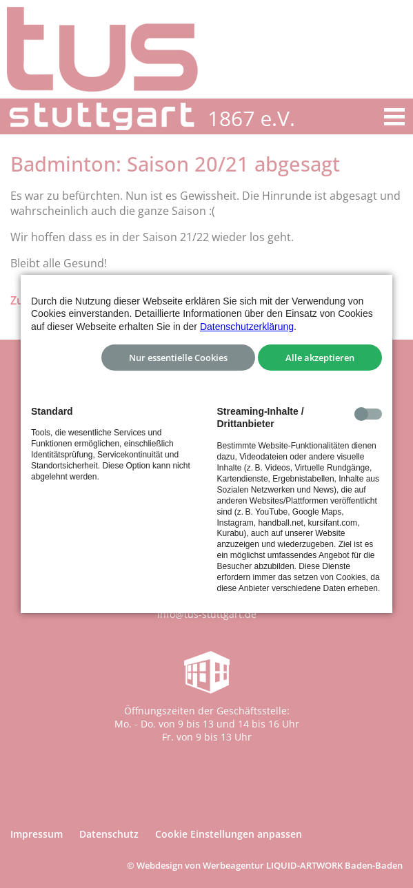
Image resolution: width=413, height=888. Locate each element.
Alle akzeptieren (319, 357)
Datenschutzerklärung (247, 326)
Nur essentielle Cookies (178, 357)
